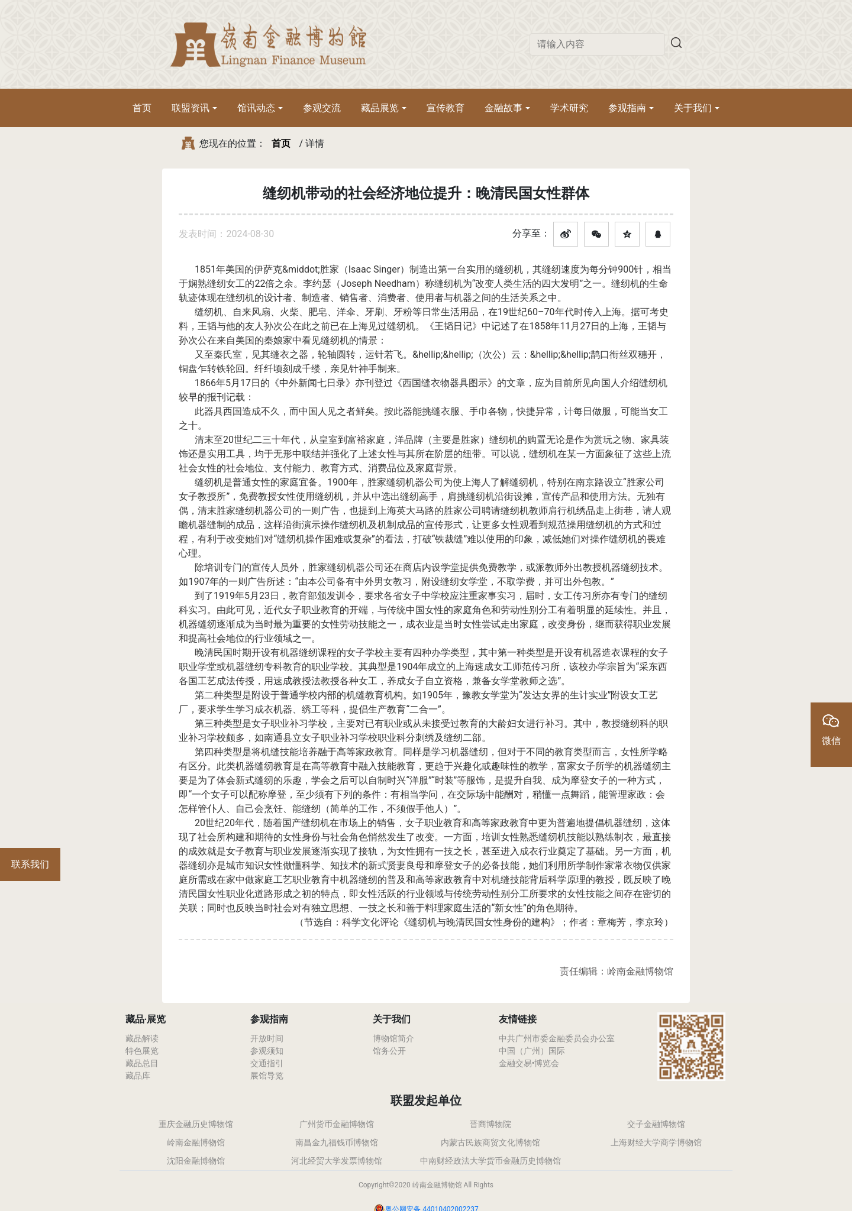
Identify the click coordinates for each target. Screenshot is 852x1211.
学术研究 (569, 108)
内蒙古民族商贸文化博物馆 (490, 1142)
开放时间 (266, 1038)
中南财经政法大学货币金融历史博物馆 (490, 1160)
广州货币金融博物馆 (336, 1124)
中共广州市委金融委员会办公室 (557, 1038)
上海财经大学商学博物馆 (656, 1142)
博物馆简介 (393, 1038)
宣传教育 (445, 108)
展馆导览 (266, 1075)
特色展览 (142, 1050)
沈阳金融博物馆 (196, 1160)
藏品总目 (142, 1063)
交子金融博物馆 (656, 1124)
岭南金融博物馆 (196, 1142)
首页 (142, 108)
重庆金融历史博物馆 (196, 1124)
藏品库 (137, 1075)
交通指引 (266, 1063)
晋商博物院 (490, 1124)
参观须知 (266, 1050)
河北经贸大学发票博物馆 (336, 1160)
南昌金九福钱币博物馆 (336, 1142)
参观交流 (322, 108)
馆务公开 (389, 1050)
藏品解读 (142, 1038)
